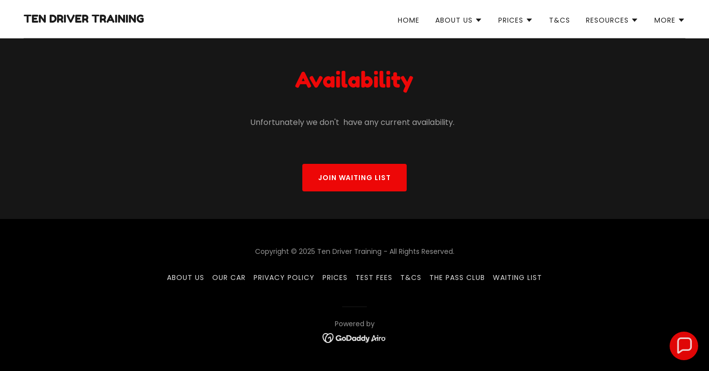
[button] (459, 20)
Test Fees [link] (373, 277)
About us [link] (185, 277)
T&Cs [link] (559, 20)
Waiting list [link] (517, 277)
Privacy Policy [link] (284, 277)
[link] (84, 20)
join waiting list (354, 178)
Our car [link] (229, 277)
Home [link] (408, 20)
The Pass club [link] (457, 277)
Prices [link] (335, 277)
